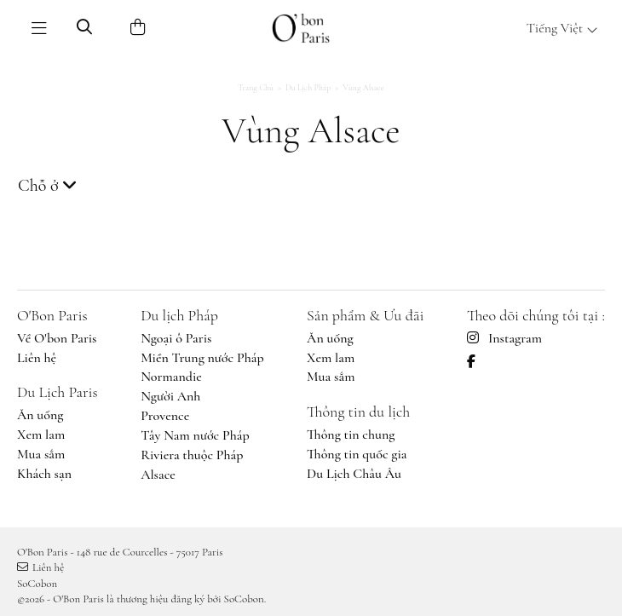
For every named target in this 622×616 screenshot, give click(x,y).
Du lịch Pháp (308, 88)
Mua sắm (41, 454)
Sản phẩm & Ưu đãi (365, 315)
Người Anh (170, 396)
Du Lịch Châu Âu (354, 473)
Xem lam (41, 434)
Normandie (171, 376)
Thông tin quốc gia (356, 454)
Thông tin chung (351, 434)
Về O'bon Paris (57, 338)
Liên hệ (36, 357)
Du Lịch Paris (57, 392)
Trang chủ (256, 88)
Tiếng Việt (562, 28)
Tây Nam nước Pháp (195, 435)
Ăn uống (40, 414)
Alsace (158, 474)
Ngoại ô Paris (176, 338)
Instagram (504, 338)
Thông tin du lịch (358, 411)
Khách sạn (44, 473)
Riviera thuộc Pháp (192, 454)
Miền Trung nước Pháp (202, 357)
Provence (165, 415)
